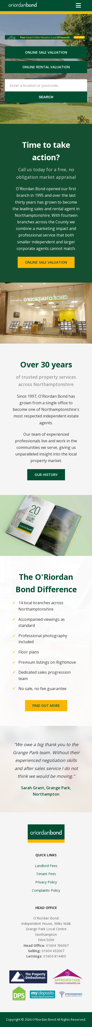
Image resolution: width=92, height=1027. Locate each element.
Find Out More (46, 705)
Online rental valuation (46, 67)
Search (46, 97)
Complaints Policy (46, 890)
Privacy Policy (46, 882)
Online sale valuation (46, 52)
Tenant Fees (46, 873)
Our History (46, 474)
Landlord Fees (46, 865)
